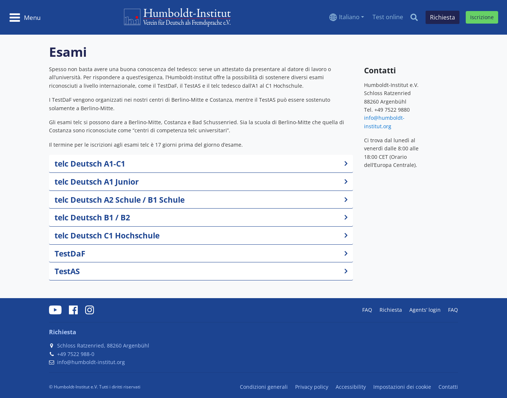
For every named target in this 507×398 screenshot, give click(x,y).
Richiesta (391, 309)
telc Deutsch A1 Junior (97, 181)
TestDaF (70, 253)
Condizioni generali (264, 386)
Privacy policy (311, 386)
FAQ (367, 309)
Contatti (448, 386)
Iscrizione (482, 17)
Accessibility (351, 386)
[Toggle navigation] (25, 17)
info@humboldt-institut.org (91, 362)
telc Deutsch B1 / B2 (92, 217)
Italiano (349, 17)
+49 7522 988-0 (75, 353)
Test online (388, 17)
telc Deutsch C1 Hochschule (107, 235)
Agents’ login (425, 309)
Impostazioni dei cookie (402, 386)
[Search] (414, 17)
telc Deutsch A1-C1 (90, 163)
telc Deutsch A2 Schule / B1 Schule (120, 199)
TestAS (67, 271)
